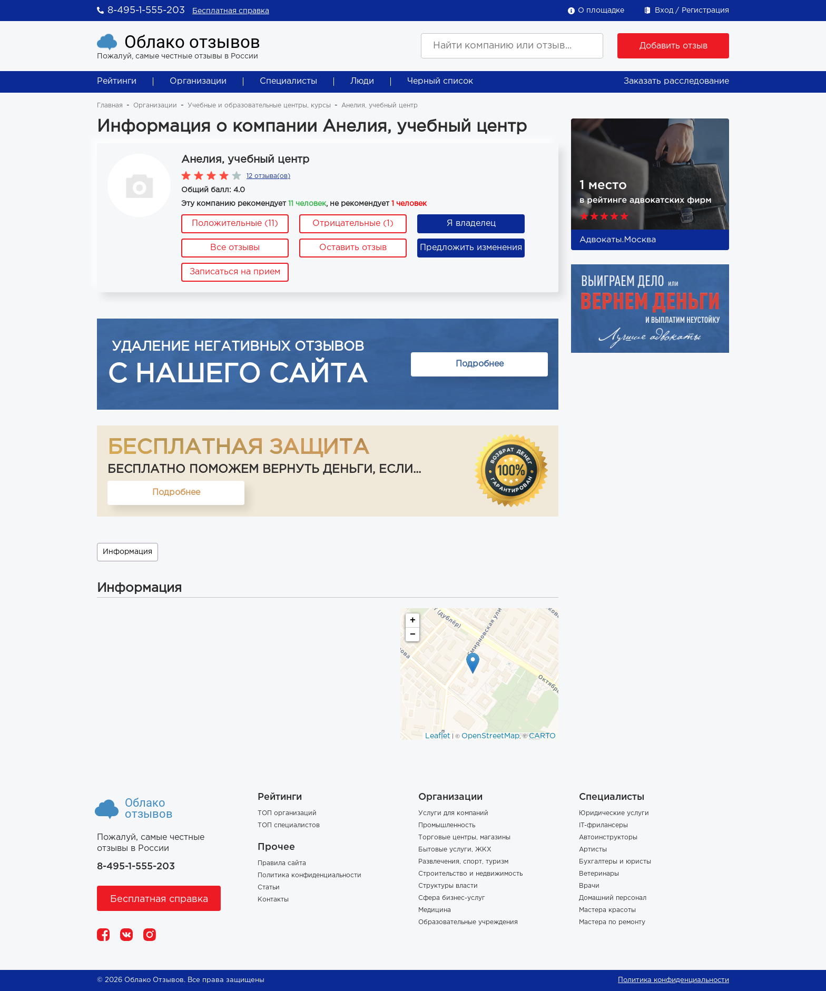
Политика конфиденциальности (309, 875)
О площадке (601, 10)
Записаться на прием (235, 272)
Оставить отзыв (353, 248)
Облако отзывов (192, 42)
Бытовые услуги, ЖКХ (454, 850)
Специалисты (288, 81)
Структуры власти (448, 886)
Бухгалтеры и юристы (615, 862)
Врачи (589, 886)
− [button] (413, 634)
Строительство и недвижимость (470, 874)
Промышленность (446, 825)
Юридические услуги (614, 813)
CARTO (542, 736)
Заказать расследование (676, 81)
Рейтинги (116, 81)
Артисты (593, 850)
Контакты (273, 900)
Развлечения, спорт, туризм (463, 862)
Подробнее (480, 364)
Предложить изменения (471, 248)
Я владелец (471, 223)
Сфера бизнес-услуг (451, 898)
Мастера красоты (607, 910)
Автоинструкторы (608, 837)
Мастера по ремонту (612, 922)
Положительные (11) (235, 223)
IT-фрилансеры (603, 825)
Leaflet (437, 736)
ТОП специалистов (289, 825)
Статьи (269, 887)
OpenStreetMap (490, 736)
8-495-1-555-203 (146, 10)
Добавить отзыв (673, 46)
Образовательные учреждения (468, 922)
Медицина (434, 910)
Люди (362, 81)
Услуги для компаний (453, 813)
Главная (110, 105)
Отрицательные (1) (353, 223)
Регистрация (705, 10)
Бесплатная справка (230, 11)
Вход (664, 10)
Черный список (440, 81)
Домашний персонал (612, 898)
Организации (198, 81)
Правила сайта (282, 863)
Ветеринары (599, 874)
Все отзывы (235, 248)
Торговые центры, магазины (464, 837)
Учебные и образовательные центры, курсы (259, 105)
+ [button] (413, 620)
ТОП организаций (287, 813)
